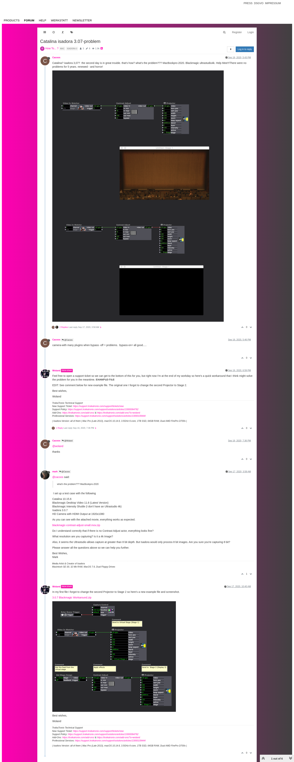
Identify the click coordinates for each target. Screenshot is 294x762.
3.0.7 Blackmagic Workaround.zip (71, 597)
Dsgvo (259, 3)
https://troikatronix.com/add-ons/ (78, 412)
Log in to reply (245, 49)
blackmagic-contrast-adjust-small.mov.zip (76, 525)
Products (12, 20)
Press (248, 3)
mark (55, 471)
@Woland (67, 441)
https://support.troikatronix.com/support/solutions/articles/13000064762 (103, 409)
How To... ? (51, 48)
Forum (29, 20)
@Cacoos (67, 340)
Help (42, 20)
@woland (57, 446)
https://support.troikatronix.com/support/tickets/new (98, 406)
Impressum (273, 3)
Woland (56, 370)
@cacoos (57, 477)
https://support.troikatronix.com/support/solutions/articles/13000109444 (110, 416)
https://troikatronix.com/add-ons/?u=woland (118, 412)
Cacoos (56, 57)
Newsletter (82, 20)
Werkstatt (59, 20)
